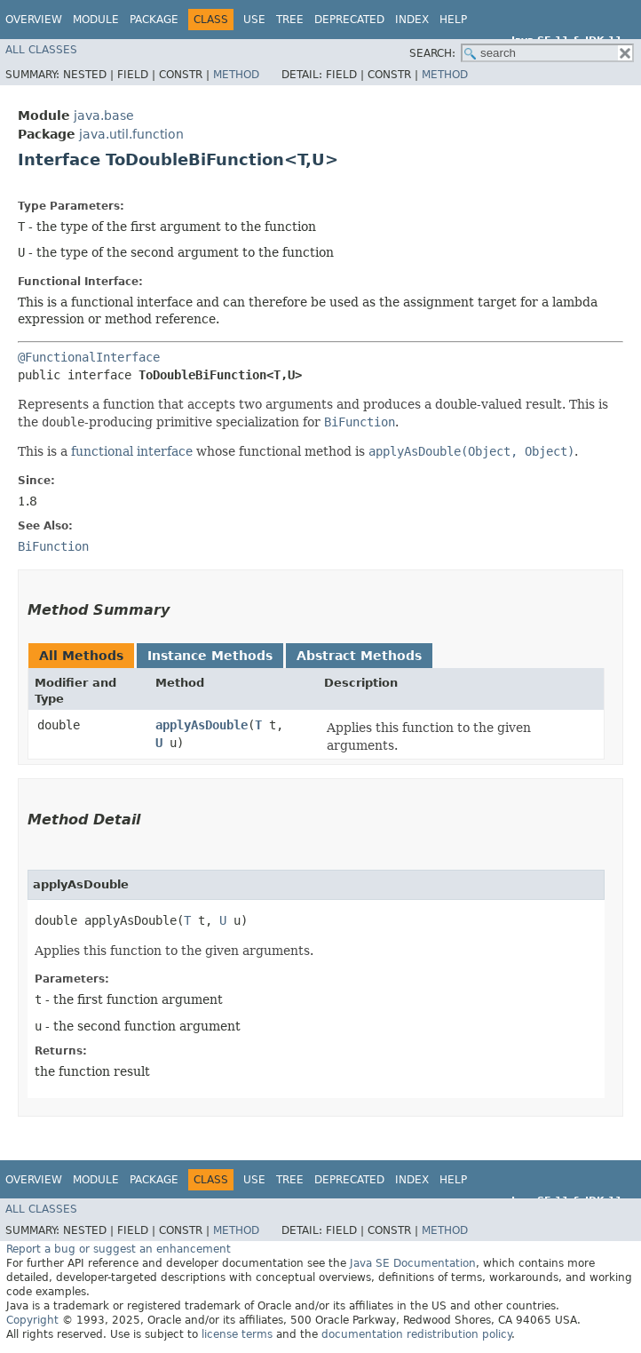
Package (154, 19)
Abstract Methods (359, 656)
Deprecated (349, 19)
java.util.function (131, 134)
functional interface (132, 451)
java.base (104, 115)
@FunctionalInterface (89, 357)
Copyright (32, 1320)
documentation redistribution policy (416, 1334)
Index (412, 19)
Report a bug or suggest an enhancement (118, 1249)
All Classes (41, 50)
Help (453, 19)
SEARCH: (432, 53)
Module (96, 19)
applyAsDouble (201, 725)
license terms (237, 1334)
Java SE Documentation (413, 1263)
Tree (290, 19)
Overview (33, 19)
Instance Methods (210, 656)
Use (254, 19)
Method (236, 74)
